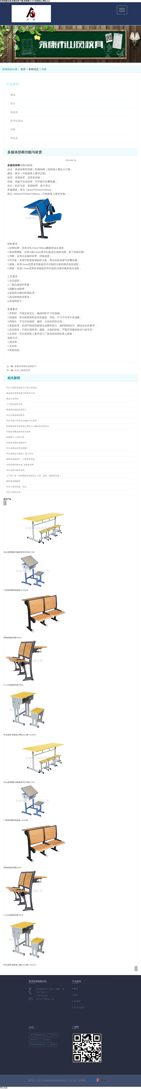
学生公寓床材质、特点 (16, 486)
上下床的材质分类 (14, 404)
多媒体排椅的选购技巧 (25, 366)
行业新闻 (46, 1040)
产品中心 (53, 1035)
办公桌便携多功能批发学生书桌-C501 (19, 552)
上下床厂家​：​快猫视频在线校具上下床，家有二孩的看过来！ (33, 475)
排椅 (12, 129)
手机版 (103, 1080)
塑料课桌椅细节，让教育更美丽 (20, 459)
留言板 (52, 1044)
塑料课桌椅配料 (13, 481)
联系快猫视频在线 (38, 1044)
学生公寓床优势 (22, 370)
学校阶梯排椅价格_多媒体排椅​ (20, 464)
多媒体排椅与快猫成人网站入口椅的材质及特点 (27, 426)
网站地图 (4, 1088)
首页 (23, 69)
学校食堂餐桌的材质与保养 (18, 431)
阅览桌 (14, 138)
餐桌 (12, 95)
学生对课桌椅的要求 (15, 415)
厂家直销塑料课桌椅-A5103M (15, 590)
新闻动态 (34, 69)
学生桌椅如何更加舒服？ (17, 448)
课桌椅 (14, 112)
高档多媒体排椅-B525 (12, 638)
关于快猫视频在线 (38, 1035)
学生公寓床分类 (13, 492)
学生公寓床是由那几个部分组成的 (21, 387)
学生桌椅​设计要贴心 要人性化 (19, 453)
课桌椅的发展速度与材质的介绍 (20, 393)
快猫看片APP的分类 (15, 437)
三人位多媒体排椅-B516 (13, 685)
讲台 (12, 103)
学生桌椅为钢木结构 (15, 470)
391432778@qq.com (45, 999)
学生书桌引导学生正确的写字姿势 (21, 420)
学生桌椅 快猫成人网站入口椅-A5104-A (19, 735)
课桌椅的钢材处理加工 (16, 409)
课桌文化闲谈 (12, 398)
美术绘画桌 (16, 120)
